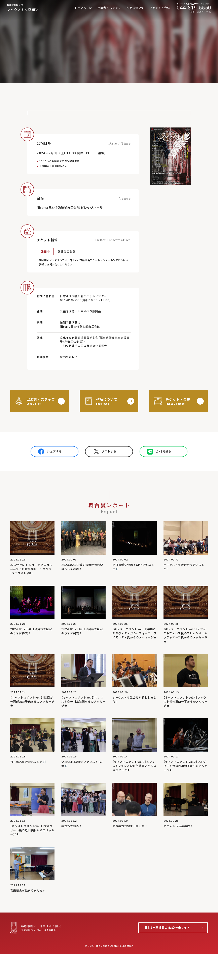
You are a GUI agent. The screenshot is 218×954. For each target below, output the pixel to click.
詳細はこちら (66, 252)
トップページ (83, 8)
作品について (135, 8)
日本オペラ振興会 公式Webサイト (167, 928)
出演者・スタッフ (109, 8)
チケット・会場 (160, 8)
